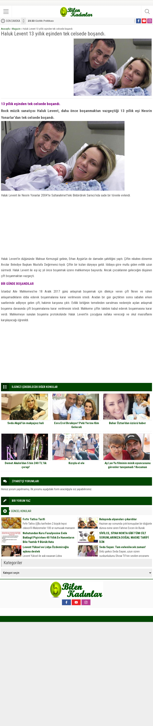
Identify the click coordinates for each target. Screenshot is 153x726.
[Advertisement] (36, 66)
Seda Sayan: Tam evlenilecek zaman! (122, 547)
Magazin (16, 28)
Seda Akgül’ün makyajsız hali (25, 423)
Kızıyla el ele (76, 463)
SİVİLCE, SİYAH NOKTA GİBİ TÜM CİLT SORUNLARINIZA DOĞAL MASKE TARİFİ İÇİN (124, 537)
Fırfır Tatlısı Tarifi (34, 519)
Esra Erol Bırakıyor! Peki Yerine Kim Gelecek (76, 425)
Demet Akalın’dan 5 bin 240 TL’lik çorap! (25, 465)
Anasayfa (5, 28)
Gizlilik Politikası (41, 20)
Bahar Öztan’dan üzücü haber (127, 423)
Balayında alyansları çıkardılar (118, 519)
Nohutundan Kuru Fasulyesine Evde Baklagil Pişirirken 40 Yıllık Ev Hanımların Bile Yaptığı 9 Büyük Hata (48, 537)
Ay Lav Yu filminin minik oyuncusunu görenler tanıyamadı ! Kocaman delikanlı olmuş (128, 467)
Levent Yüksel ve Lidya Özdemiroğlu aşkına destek (46, 549)
